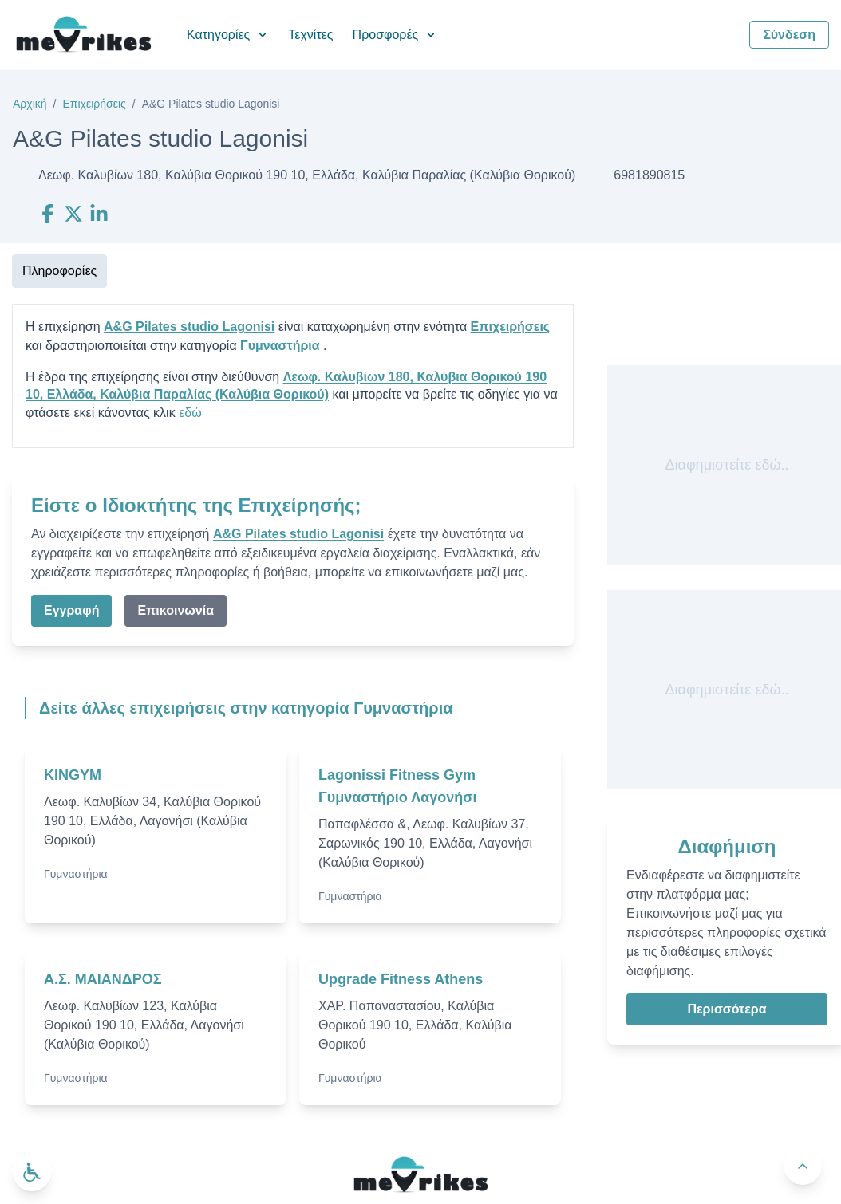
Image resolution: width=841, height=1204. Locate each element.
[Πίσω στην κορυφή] (803, 1166)
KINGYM (72, 775)
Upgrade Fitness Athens (400, 979)
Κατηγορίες (228, 34)
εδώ (190, 412)
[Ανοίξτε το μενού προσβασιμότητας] (32, 1172)
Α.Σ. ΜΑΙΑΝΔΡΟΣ (103, 979)
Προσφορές (395, 34)
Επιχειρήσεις (93, 103)
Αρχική (30, 103)
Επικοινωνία (175, 610)
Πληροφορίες (59, 270)
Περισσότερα (726, 1009)
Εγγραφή (71, 610)
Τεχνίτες (310, 34)
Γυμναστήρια (280, 345)
